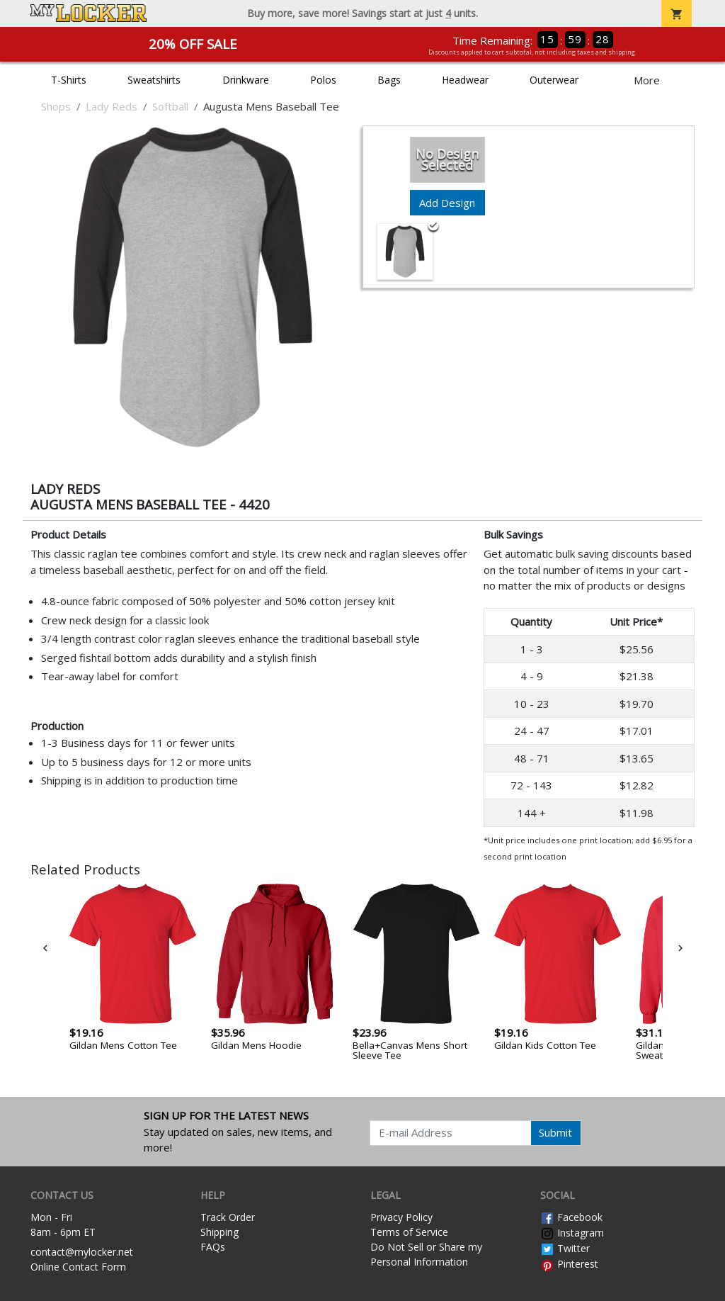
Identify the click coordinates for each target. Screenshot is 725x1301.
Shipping (219, 1232)
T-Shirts (68, 79)
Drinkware (245, 79)
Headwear (465, 79)
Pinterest (569, 1264)
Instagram (572, 1232)
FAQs (212, 1247)
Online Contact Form (78, 1266)
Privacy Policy (401, 1217)
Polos (323, 79)
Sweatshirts (154, 79)
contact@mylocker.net (81, 1251)
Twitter (565, 1248)
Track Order (227, 1217)
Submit (555, 1132)
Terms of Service (409, 1232)
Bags (389, 79)
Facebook (571, 1217)
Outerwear (554, 79)
